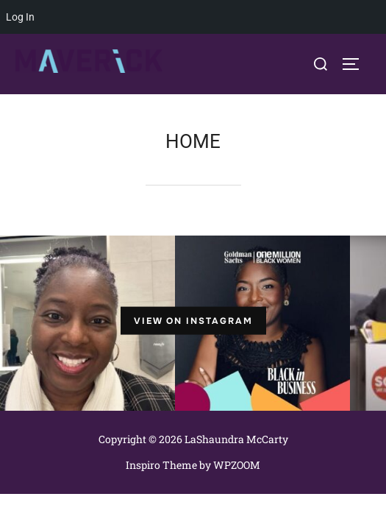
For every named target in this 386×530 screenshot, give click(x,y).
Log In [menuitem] (20, 17)
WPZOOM (236, 465)
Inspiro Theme (161, 465)
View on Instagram (193, 320)
